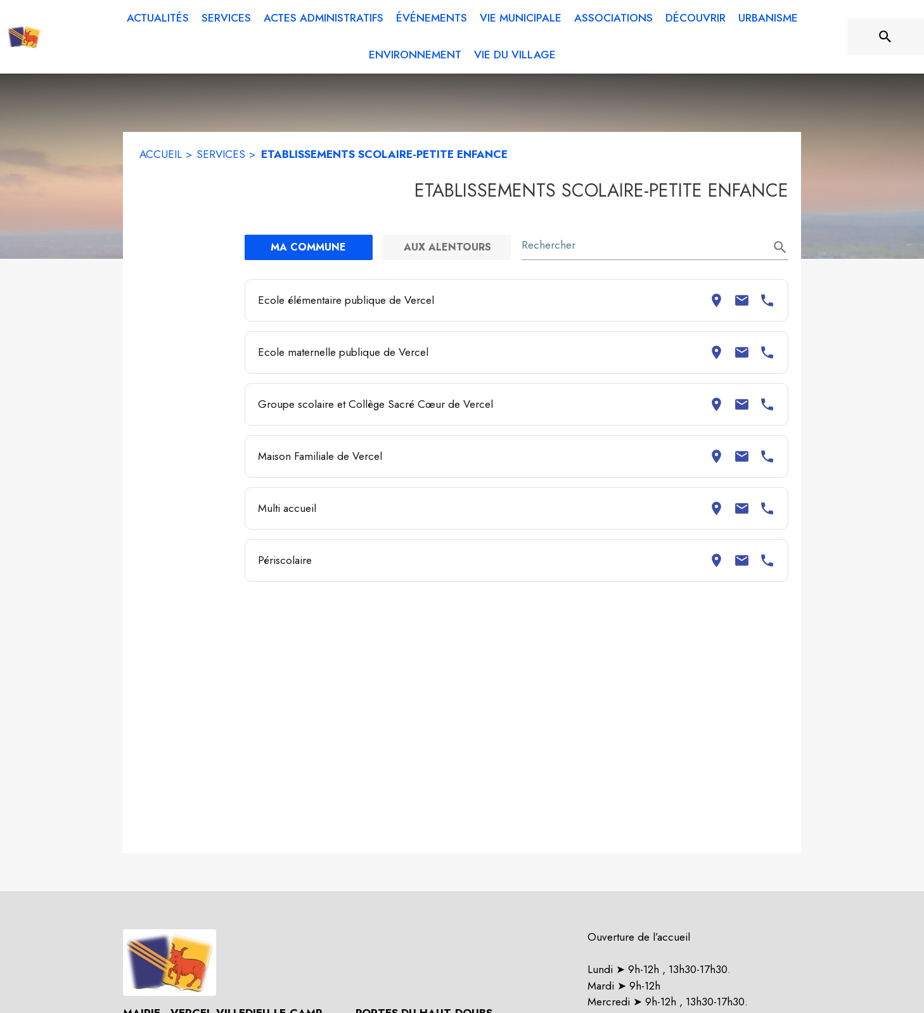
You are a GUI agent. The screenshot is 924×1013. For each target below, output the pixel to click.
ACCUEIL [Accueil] (160, 154)
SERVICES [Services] (220, 154)
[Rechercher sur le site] (885, 37)
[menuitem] (157, 18)
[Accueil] (24, 36)
